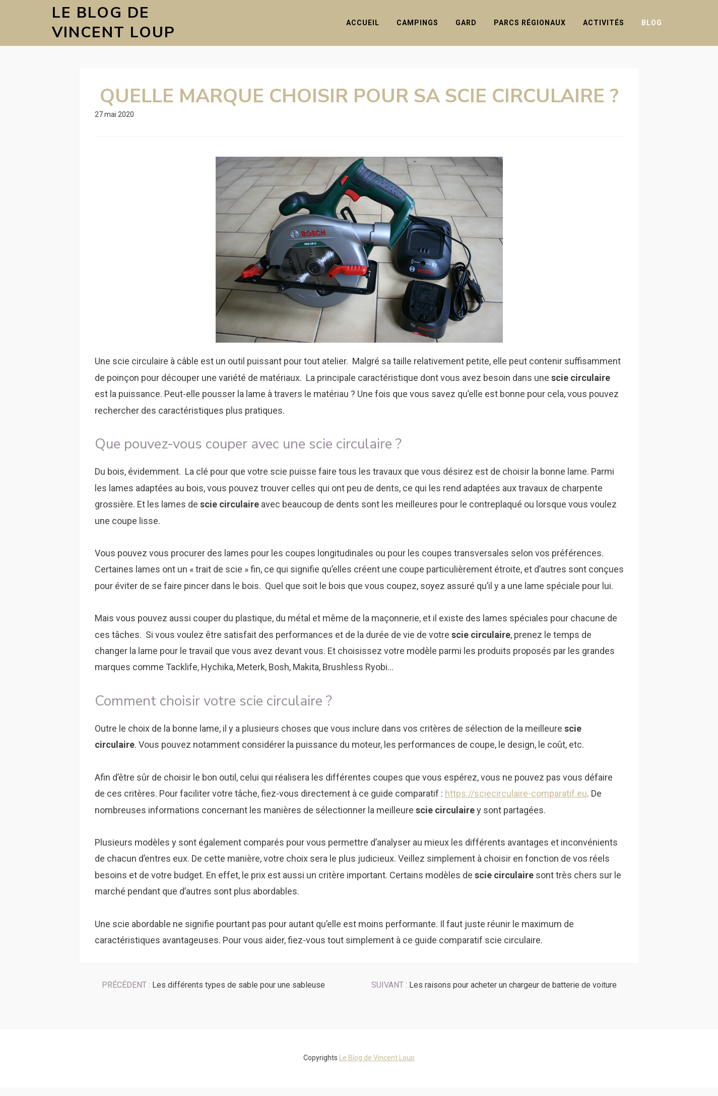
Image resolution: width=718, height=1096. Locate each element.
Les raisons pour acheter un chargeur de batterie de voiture (494, 994)
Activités (608, 27)
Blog (656, 27)
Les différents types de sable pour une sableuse (213, 994)
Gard (470, 27)
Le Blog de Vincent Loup (140, 27)
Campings (422, 27)
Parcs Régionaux (534, 27)
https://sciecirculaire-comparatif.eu (516, 802)
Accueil (367, 27)
